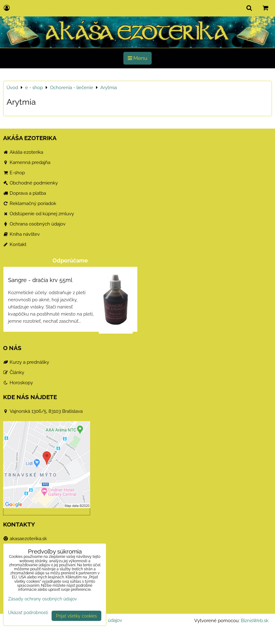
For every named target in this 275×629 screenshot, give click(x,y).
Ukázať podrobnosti (28, 612)
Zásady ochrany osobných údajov (42, 598)
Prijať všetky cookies (76, 615)
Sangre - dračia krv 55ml (40, 280)
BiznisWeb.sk (254, 620)
